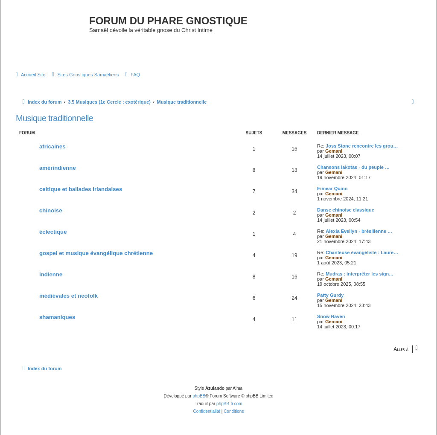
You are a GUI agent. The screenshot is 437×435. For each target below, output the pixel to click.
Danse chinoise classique (345, 209)
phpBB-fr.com (229, 403)
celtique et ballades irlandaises (80, 189)
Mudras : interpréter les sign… (359, 273)
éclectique (53, 232)
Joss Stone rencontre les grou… (362, 145)
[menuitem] (29, 75)
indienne (50, 274)
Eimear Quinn (332, 188)
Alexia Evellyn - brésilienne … (359, 231)
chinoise (50, 210)
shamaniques (57, 317)
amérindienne (57, 168)
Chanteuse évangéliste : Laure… (362, 252)
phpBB (198, 396)
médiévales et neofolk (68, 296)
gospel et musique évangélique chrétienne (96, 253)
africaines (52, 146)
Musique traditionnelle (54, 118)
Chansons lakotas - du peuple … (353, 167)
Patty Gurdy (330, 295)
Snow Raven (331, 316)
